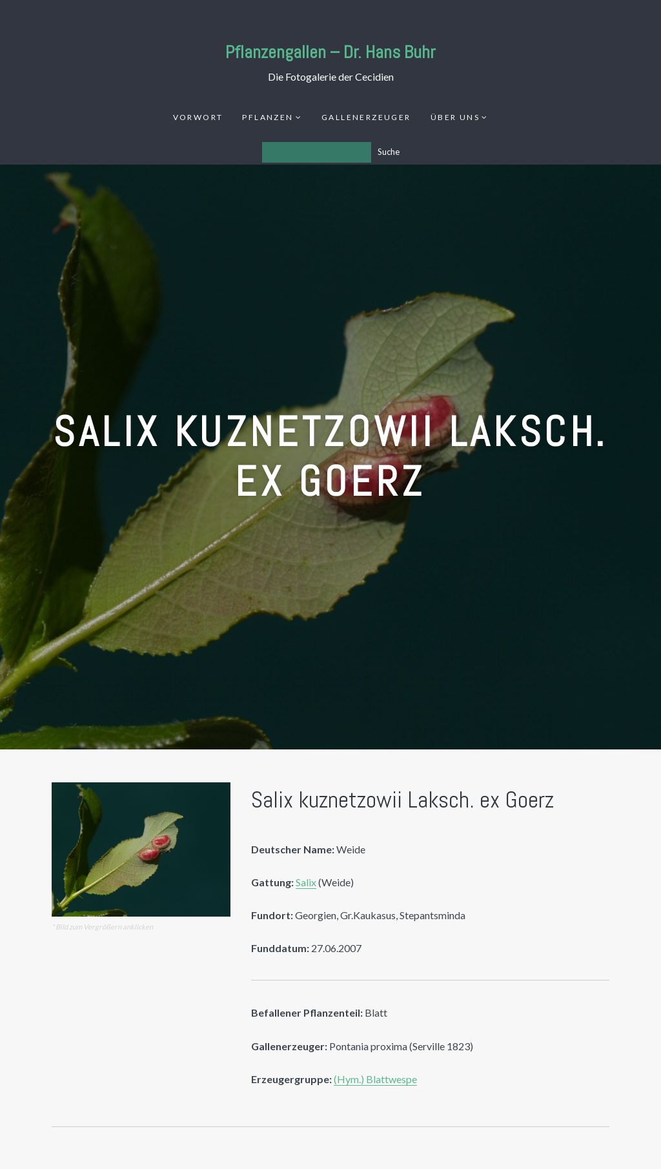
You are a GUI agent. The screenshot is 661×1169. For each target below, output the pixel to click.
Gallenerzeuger (366, 117)
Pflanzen (267, 117)
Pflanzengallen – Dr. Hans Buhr (330, 52)
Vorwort (198, 117)
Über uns (455, 117)
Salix (306, 882)
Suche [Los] (389, 152)
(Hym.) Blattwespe (375, 1079)
